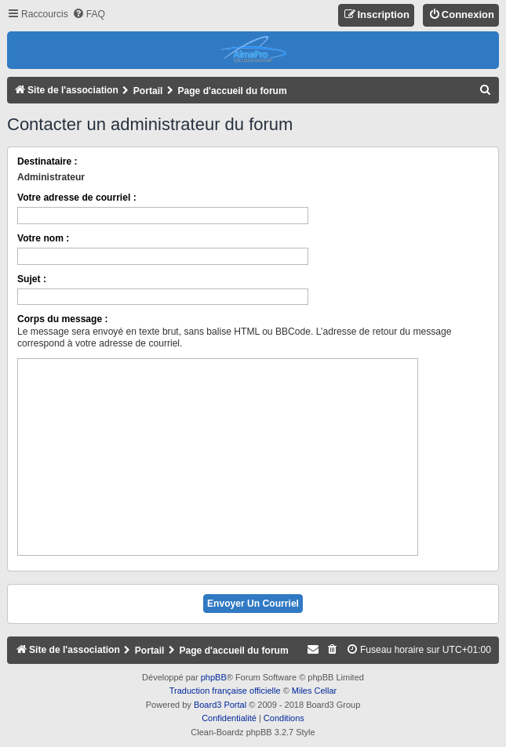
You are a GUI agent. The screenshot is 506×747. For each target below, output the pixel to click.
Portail (148, 90)
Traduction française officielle (225, 690)
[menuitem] (88, 14)
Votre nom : (43, 238)
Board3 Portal (220, 704)
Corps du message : (62, 319)
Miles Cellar (314, 690)
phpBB (214, 677)
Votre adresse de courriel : (77, 197)
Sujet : (31, 279)
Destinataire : (47, 161)
